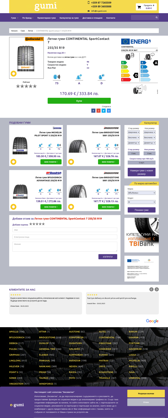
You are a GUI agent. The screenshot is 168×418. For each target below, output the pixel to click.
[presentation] (32, 259)
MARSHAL (44, 360)
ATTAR (42, 331)
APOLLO (13, 331)
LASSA (132, 354)
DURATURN (75, 343)
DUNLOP (44, 343)
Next (157, 289)
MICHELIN (134, 360)
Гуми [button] (14, 17)
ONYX (102, 366)
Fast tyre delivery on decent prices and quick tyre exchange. (122, 298)
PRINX (42, 372)
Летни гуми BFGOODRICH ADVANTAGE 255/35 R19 (48, 179)
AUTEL (102, 331)
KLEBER (43, 354)
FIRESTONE (105, 343)
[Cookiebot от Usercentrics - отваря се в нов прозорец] (17, 413)
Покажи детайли (42, 413)
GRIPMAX (14, 354)
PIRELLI (133, 366)
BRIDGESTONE (47, 337)
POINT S (13, 372)
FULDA (13, 348)
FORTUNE (134, 343)
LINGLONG (15, 360)
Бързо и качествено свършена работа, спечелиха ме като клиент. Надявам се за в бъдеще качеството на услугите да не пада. (45, 300)
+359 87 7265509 (101, 2)
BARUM (133, 331)
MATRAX (104, 360)
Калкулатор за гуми (69, 17)
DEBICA (13, 343)
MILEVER (14, 366)
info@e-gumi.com (99, 11)
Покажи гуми (141, 209)
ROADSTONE (106, 372)
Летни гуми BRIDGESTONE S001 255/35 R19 (105, 134)
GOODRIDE (105, 348)
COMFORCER (76, 337)
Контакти (110, 17)
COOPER (133, 337)
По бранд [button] (27, 17)
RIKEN (72, 372)
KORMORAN (76, 354)
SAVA (132, 372)
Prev (151, 289)
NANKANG (45, 366)
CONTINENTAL (107, 337)
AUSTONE (74, 331)
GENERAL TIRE (47, 348)
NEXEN (73, 366)
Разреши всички (146, 380)
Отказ (146, 388)
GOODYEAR (135, 348)
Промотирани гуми (46, 17)
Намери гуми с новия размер (141, 172)
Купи (79, 100)
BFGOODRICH (16, 337)
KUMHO (103, 354)
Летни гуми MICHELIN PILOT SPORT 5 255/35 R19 (48, 134)
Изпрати (108, 256)
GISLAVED (74, 348)
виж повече (51, 161)
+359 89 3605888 (101, 6)
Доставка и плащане (93, 17)
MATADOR (74, 360)
